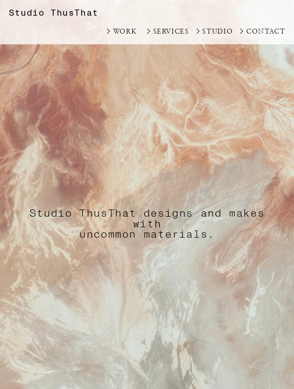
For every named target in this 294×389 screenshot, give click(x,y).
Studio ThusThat (53, 13)
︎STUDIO (213, 31)
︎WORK (121, 31)
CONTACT (265, 31)
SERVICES (171, 31)
